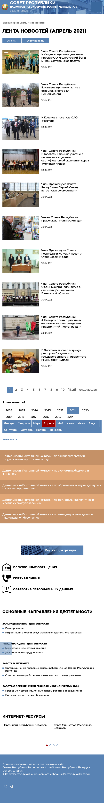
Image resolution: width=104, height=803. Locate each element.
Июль (81, 423)
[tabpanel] (27, 725)
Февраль (24, 423)
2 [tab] (50, 745)
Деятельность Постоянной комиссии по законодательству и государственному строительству (43, 457)
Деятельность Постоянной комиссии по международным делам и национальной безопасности (47, 516)
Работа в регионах (15, 663)
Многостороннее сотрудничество (25, 648)
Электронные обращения (29, 567)
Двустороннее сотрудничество (24, 652)
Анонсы (11, 40)
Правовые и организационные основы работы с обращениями (43, 690)
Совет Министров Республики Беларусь (73, 726)
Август (93, 423)
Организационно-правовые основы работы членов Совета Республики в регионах (49, 669)
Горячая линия (21, 578)
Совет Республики (43, 4)
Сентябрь (10, 429)
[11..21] (72, 390)
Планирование (14, 628)
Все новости (9, 439)
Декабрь (56, 429)
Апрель (49, 423)
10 (62, 390)
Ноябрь (41, 429)
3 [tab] (54, 745)
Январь (9, 423)
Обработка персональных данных (37, 589)
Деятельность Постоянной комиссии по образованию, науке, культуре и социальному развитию (51, 487)
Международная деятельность (24, 643)
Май (60, 423)
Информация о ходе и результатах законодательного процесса (43, 632)
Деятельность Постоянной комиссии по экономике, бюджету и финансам (45, 472)
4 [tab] (57, 745)
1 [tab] (47, 745)
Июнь (70, 423)
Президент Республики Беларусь (25, 725)
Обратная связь (35, 40)
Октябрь (26, 429)
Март (36, 423)
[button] (96, 7)
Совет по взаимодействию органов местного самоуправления (43, 675)
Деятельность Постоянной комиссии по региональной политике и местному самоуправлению (48, 501)
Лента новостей (36, 23)
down (6, 648)
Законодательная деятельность (25, 623)
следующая (88, 390)
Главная (6, 23)
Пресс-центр (19, 23)
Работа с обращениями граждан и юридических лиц (40, 686)
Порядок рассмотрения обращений (27, 695)
